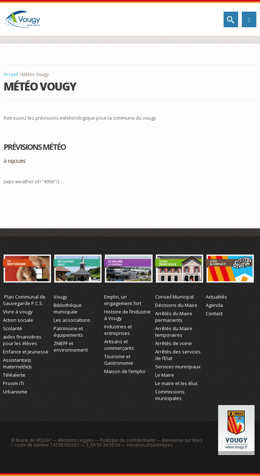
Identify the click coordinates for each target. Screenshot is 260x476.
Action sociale (18, 320)
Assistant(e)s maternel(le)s (17, 363)
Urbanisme (15, 391)
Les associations (72, 320)
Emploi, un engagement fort (122, 300)
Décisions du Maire (176, 305)
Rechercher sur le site (231, 19)
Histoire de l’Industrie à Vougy (127, 314)
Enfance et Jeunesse (25, 351)
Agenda (214, 305)
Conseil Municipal (174, 296)
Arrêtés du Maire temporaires (173, 331)
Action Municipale (179, 269)
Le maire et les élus (176, 383)
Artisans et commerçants (119, 344)
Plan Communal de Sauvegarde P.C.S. (24, 300)
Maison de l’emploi (124, 371)
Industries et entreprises (118, 329)
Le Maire (164, 375)
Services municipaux (178, 366)
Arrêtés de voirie (173, 343)
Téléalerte (14, 375)
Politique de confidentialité (127, 440)
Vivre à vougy (18, 311)
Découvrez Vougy (78, 269)
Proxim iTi (13, 383)
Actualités (216, 296)
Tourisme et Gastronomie (118, 359)
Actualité (230, 269)
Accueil (11, 74)
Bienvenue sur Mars (182, 440)
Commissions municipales (170, 394)
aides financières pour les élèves (22, 340)
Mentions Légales (76, 440)
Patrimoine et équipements (68, 331)
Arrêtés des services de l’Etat (178, 354)
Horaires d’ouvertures (149, 445)
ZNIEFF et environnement (71, 346)
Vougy (60, 296)
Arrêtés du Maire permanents (173, 316)
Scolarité (12, 328)
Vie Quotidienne (27, 269)
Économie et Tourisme (128, 269)
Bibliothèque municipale (68, 308)
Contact (214, 313)
